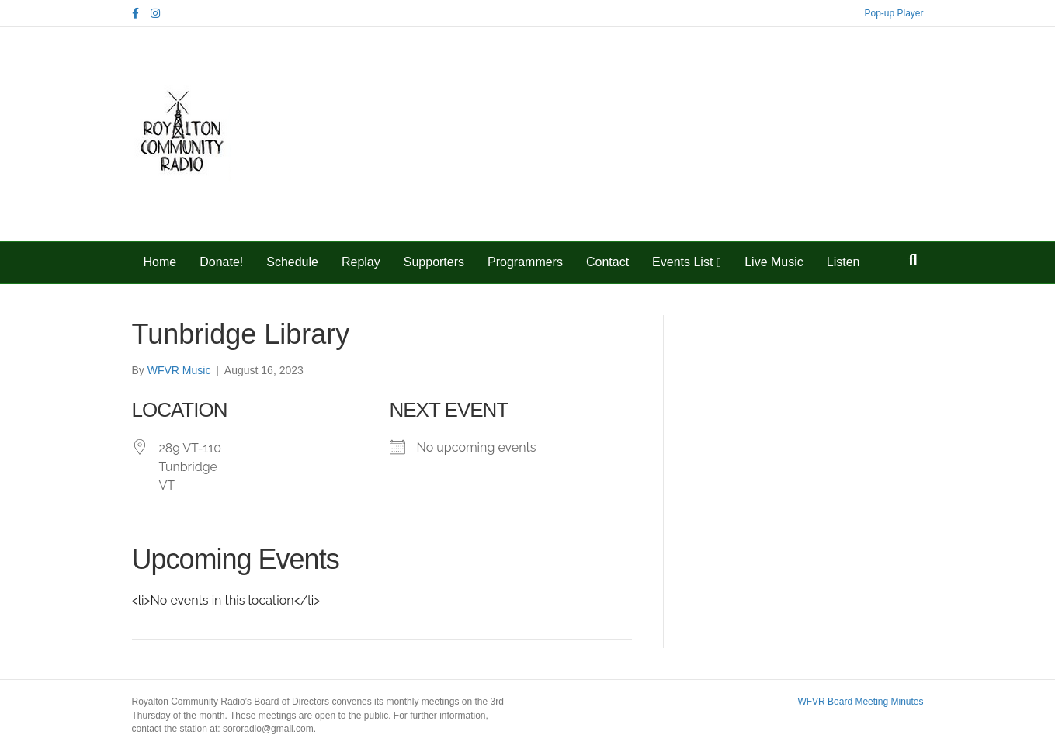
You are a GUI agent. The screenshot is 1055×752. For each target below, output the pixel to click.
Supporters (434, 262)
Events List (682, 262)
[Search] (912, 260)
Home (160, 262)
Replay (361, 262)
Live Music (773, 262)
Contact (607, 262)
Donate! (221, 262)
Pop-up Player (893, 13)
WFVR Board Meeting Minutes (860, 701)
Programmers (525, 262)
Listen (843, 262)
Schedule (292, 262)
